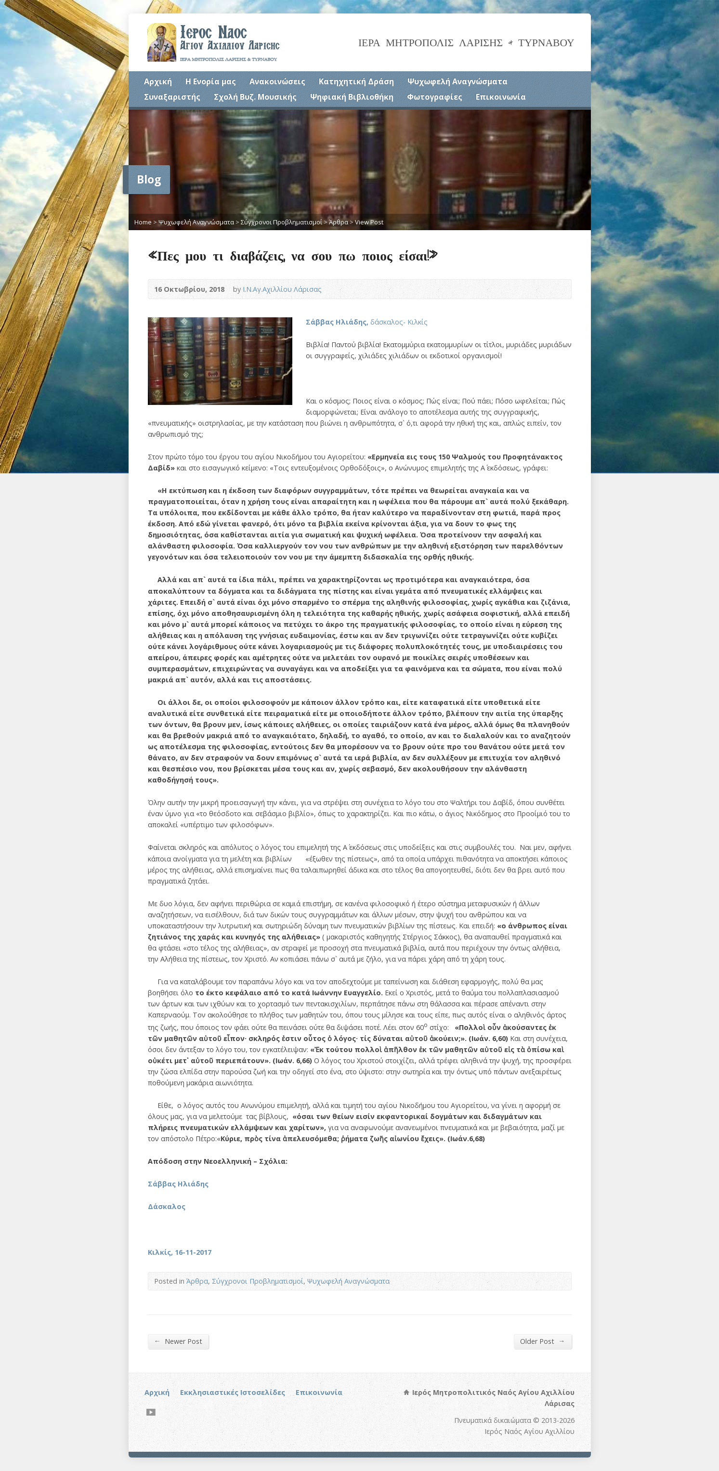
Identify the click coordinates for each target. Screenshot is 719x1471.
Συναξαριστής (172, 96)
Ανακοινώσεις (277, 81)
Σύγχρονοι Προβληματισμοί (281, 222)
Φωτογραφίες (434, 96)
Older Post (542, 1341)
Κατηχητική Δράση (356, 81)
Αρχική (158, 81)
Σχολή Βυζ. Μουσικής (255, 96)
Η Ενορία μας (210, 81)
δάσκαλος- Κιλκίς (367, 321)
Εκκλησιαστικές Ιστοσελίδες (232, 1392)
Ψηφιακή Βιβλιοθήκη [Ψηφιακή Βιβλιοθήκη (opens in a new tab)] (351, 96)
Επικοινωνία (501, 96)
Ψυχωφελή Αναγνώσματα (457, 81)
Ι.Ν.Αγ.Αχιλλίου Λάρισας (282, 289)
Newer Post (178, 1341)
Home (143, 222)
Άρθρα (338, 222)
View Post (369, 222)
